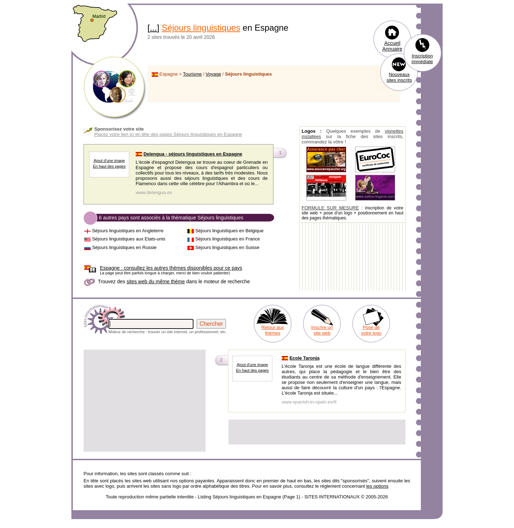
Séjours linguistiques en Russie (124, 247)
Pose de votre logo (371, 330)
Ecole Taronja (304, 358)
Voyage (213, 74)
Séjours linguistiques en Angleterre (127, 230)
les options (377, 486)
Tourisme (192, 74)
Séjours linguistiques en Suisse (227, 247)
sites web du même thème (155, 281)
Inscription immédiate (422, 58)
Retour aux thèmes (272, 330)
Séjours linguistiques (201, 27)
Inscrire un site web (322, 330)
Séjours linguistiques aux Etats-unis (128, 239)
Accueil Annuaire (392, 46)
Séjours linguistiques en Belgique (229, 230)
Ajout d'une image (109, 160)
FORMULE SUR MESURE (330, 207)
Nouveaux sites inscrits (399, 77)
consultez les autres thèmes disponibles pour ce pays (171, 268)
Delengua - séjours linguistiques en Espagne (192, 154)
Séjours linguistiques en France (227, 239)
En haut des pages (109, 166)
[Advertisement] (145, 401)
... (153, 27)
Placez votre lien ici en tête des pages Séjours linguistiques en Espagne (168, 134)
